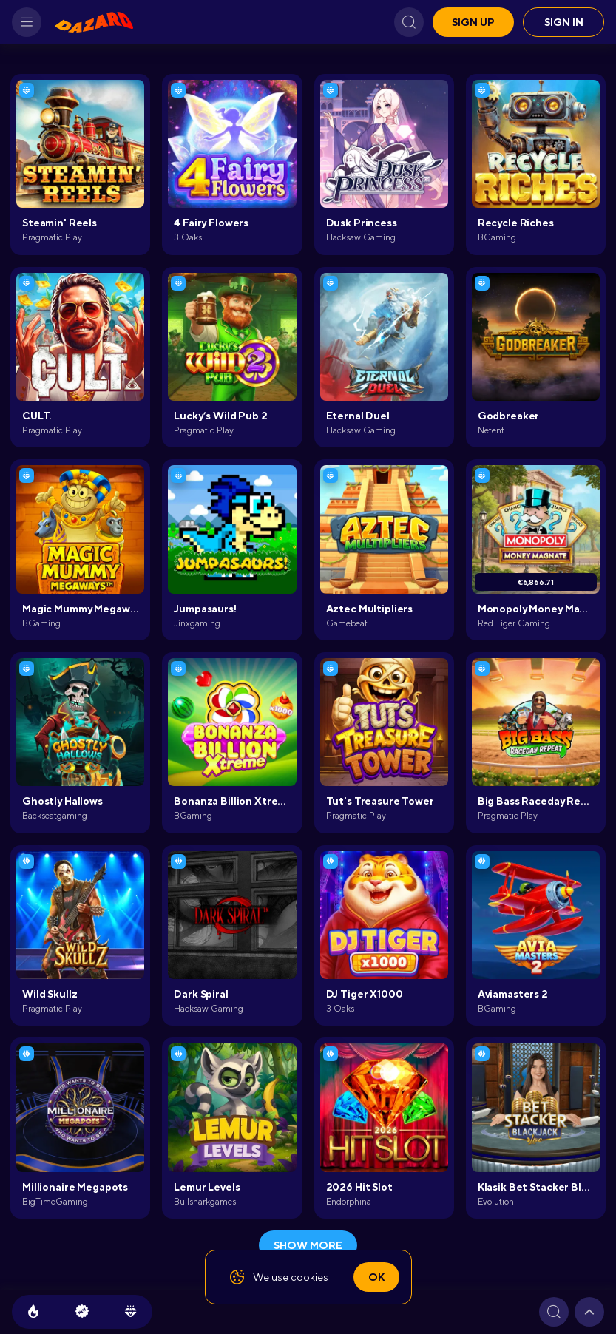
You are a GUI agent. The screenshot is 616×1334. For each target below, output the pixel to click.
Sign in (563, 22)
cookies (309, 1277)
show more (308, 1245)
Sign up (473, 22)
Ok (376, 1277)
